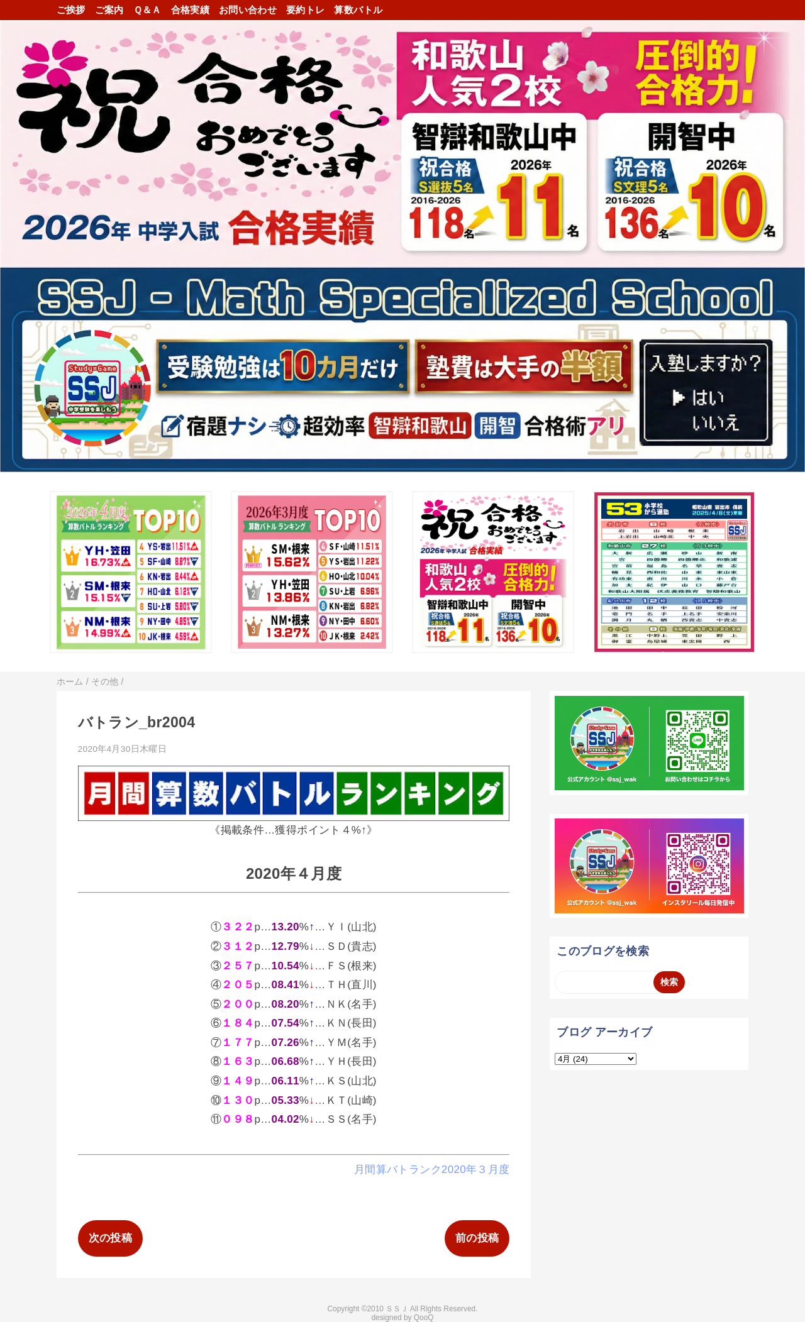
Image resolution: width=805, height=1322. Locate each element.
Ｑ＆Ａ (147, 9)
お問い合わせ (248, 9)
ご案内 (109, 9)
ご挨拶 (71, 9)
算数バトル (358, 9)
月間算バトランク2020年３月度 (431, 1170)
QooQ (424, 1317)
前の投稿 (477, 1238)
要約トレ (305, 9)
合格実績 (190, 9)
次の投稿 (110, 1238)
